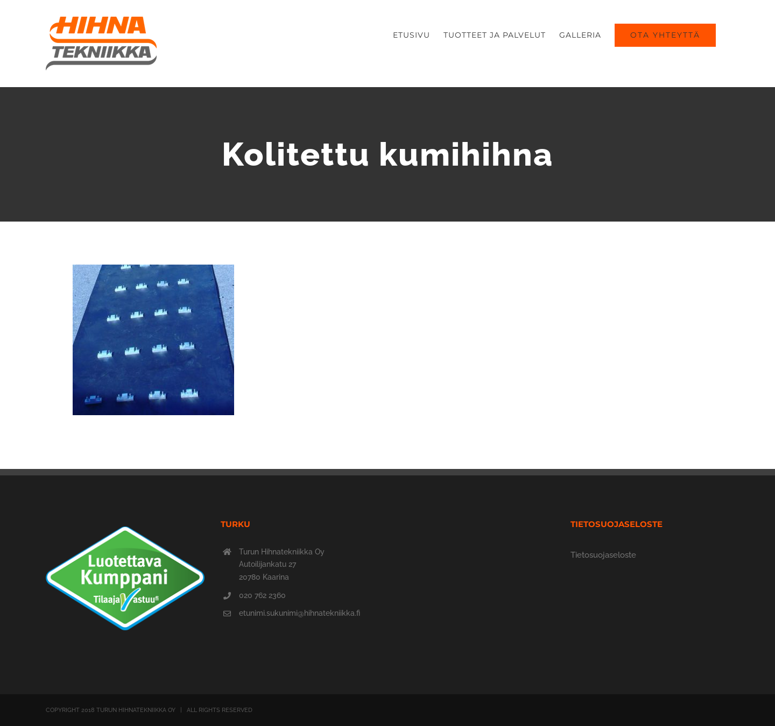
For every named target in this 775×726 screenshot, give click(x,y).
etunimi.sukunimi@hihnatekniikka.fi (299, 613)
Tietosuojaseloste (603, 555)
